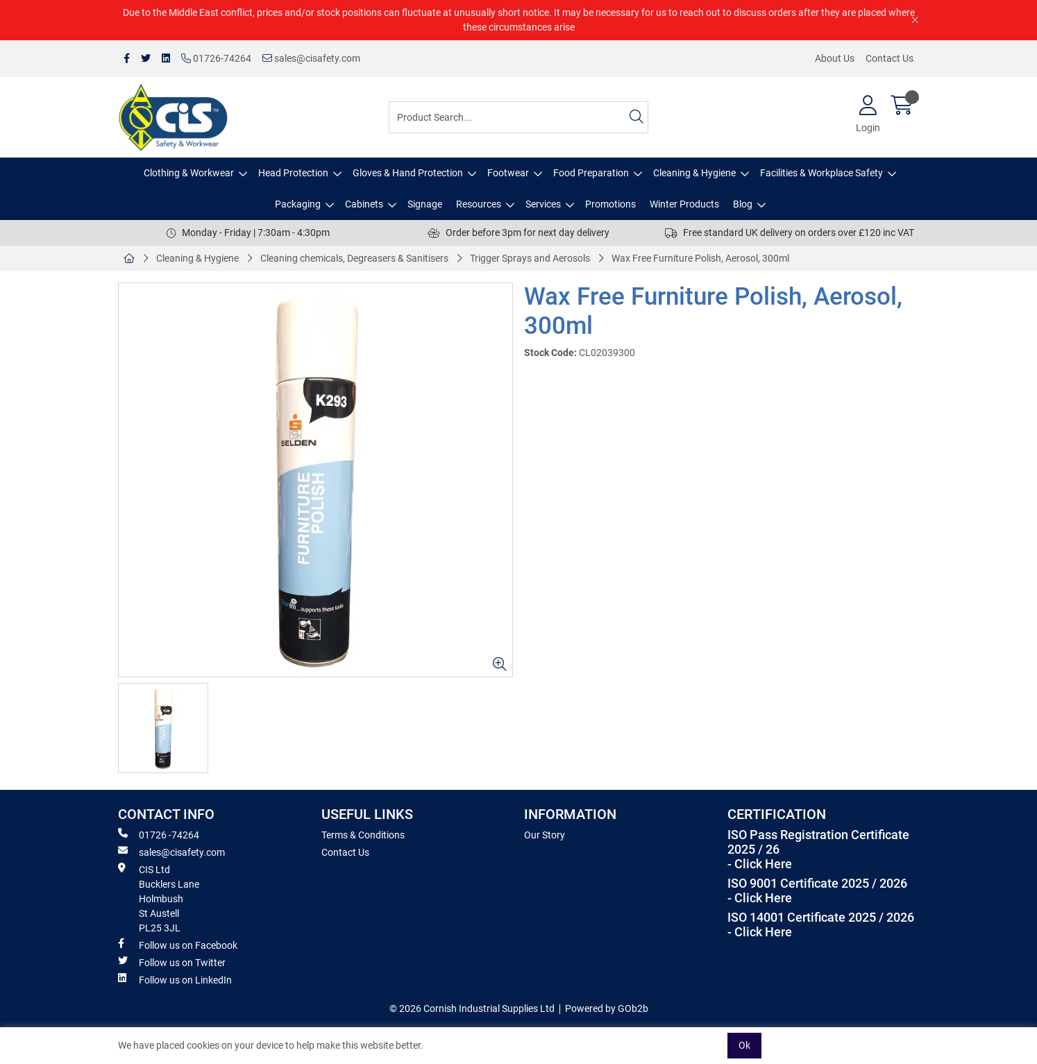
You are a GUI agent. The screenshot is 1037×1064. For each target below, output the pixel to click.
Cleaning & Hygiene (694, 172)
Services (543, 204)
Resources (478, 204)
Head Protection (293, 172)
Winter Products (684, 204)
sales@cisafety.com (311, 58)
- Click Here (759, 864)
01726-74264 (216, 58)
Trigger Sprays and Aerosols (530, 258)
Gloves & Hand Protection (408, 172)
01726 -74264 (158, 834)
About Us (834, 58)
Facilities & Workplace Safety (821, 172)
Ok (744, 1045)
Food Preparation (591, 172)
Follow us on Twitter (172, 962)
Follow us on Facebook (177, 944)
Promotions (610, 204)
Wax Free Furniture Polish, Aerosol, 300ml (700, 258)
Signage (424, 204)
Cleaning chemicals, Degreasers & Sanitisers (354, 258)
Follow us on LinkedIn (175, 979)
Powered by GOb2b (606, 1008)
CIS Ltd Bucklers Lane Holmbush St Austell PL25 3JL (158, 898)
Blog (742, 204)
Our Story (544, 835)
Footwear (508, 172)
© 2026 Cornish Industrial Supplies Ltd (472, 1008)
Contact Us (889, 58)
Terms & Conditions (363, 835)
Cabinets (364, 204)
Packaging (298, 204)
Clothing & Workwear (189, 172)
